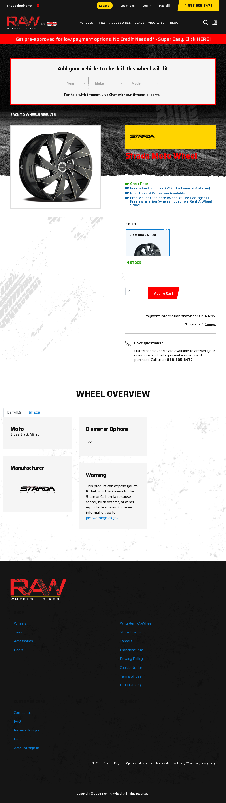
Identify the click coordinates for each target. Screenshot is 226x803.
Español (104, 5)
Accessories (120, 22)
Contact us (23, 712)
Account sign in (26, 748)
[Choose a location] (38, 5)
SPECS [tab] (34, 412)
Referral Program (28, 730)
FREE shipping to (19, 5)
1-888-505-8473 (198, 5)
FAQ (17, 721)
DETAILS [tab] (14, 412)
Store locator (130, 632)
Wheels (86, 22)
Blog (174, 22)
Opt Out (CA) (130, 685)
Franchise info (131, 650)
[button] (21, 167)
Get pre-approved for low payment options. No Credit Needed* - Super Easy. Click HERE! (113, 39)
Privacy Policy (131, 658)
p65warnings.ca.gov (102, 518)
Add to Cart (163, 293)
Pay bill (164, 5)
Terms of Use (131, 676)
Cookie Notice (131, 667)
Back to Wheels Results (33, 114)
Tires (101, 22)
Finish (130, 224)
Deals (139, 22)
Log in (147, 5)
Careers (126, 641)
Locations (128, 5)
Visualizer (157, 22)
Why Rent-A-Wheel (136, 623)
